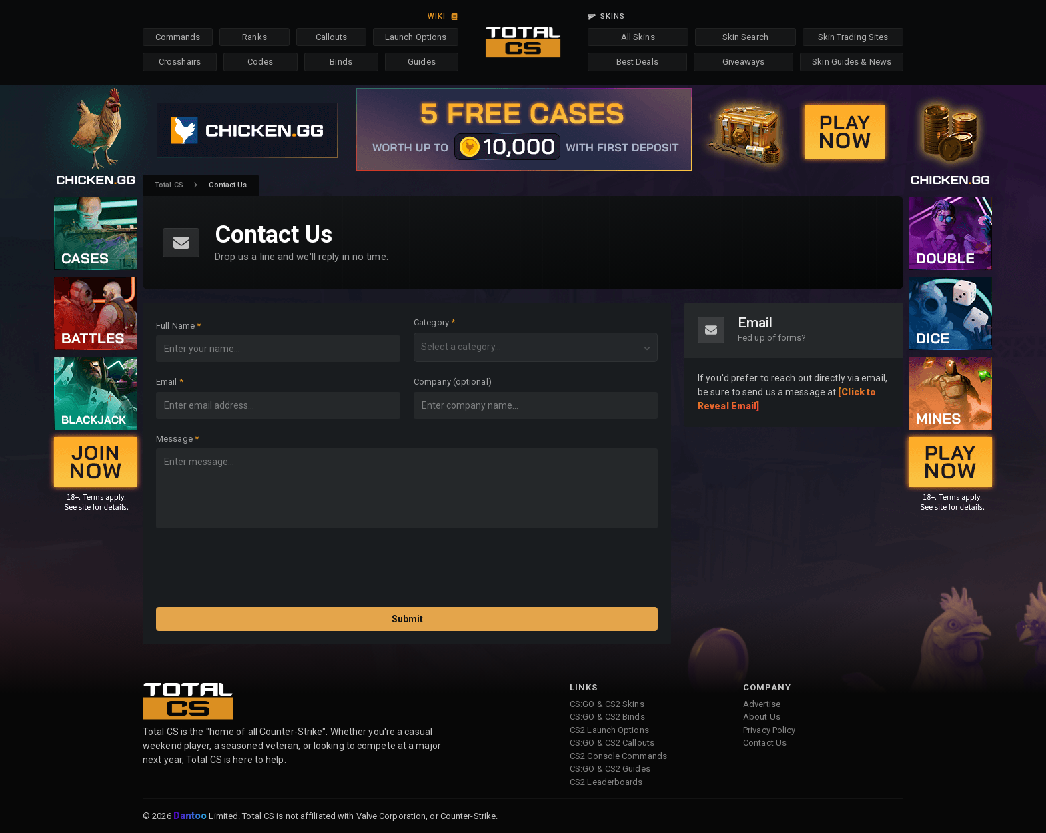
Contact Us (765, 743)
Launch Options (415, 37)
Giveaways (743, 62)
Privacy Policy (769, 730)
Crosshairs (180, 62)
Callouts (332, 37)
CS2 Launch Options (609, 730)
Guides (422, 62)
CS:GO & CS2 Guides (610, 769)
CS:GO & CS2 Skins (607, 704)
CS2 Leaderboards (606, 782)
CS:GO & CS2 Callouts (612, 743)
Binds (341, 62)
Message (174, 439)
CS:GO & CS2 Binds (607, 717)
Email (166, 382)
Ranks (254, 37)
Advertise (761, 704)
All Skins (638, 37)
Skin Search (745, 37)
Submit (407, 619)
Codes (260, 62)
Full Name (175, 326)
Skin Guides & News (851, 62)
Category (431, 322)
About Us (761, 717)
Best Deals (637, 62)
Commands (178, 37)
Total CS (169, 185)
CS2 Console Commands (618, 756)
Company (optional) (453, 382)
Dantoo (191, 816)
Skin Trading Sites (853, 37)
